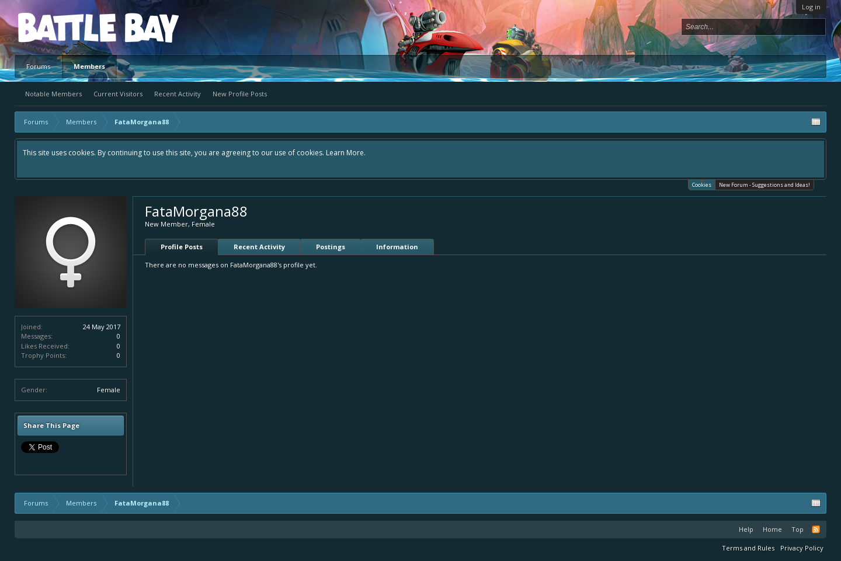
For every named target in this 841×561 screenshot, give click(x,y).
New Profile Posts (240, 93)
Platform (60, 27)
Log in (811, 6)
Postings (330, 246)
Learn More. (346, 153)
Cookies (701, 184)
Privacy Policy (801, 547)
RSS (816, 529)
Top (797, 529)
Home (772, 529)
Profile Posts (182, 246)
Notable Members (53, 93)
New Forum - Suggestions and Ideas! (764, 185)
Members (89, 66)
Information (397, 246)
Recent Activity (177, 93)
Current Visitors (118, 93)
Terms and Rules (748, 547)
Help (746, 529)
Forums (38, 66)
